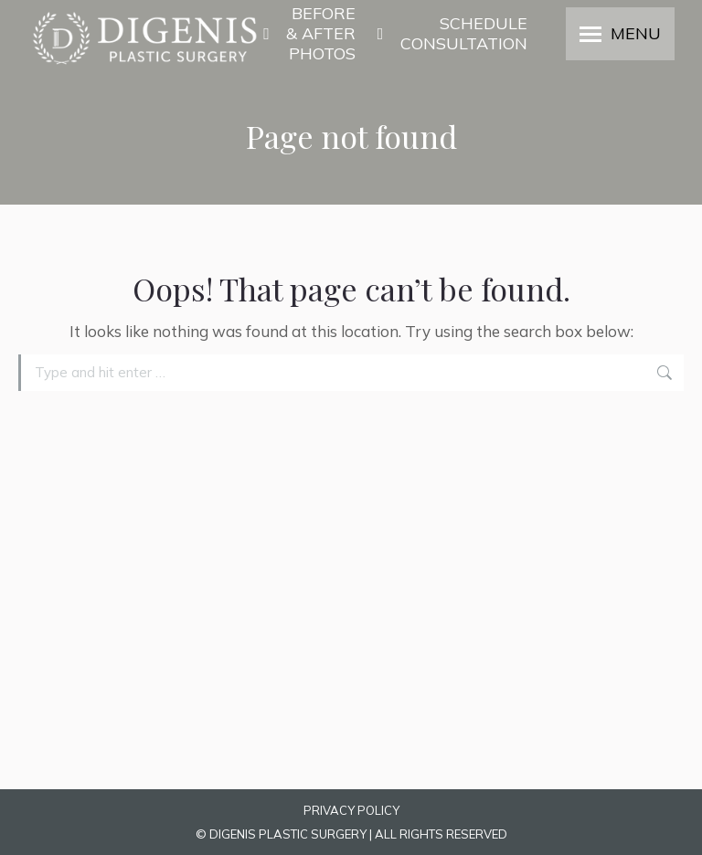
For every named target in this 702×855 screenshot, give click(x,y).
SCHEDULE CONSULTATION (450, 34)
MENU (636, 34)
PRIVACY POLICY (351, 810)
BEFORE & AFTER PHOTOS (309, 34)
